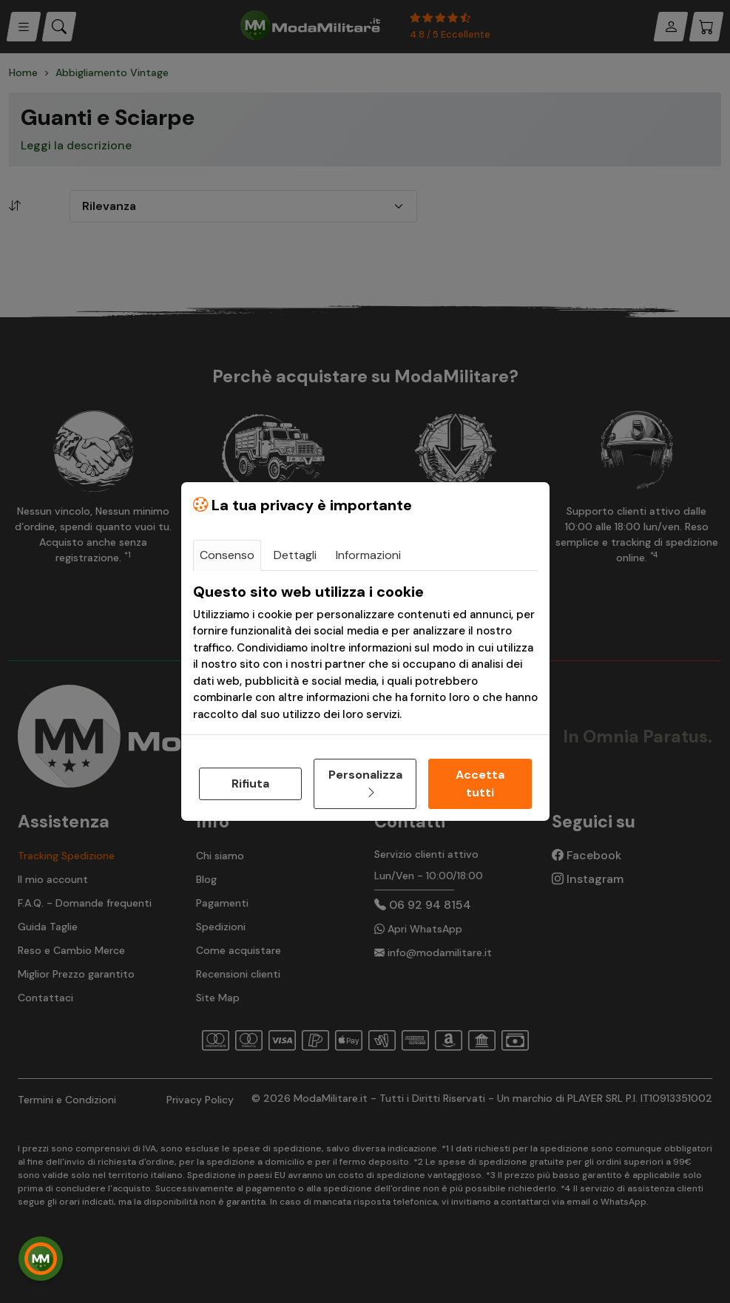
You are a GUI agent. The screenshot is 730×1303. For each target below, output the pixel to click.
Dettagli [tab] (295, 555)
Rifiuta (250, 783)
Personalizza (365, 783)
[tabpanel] (365, 653)
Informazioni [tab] (368, 555)
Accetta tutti (480, 783)
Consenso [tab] (227, 555)
